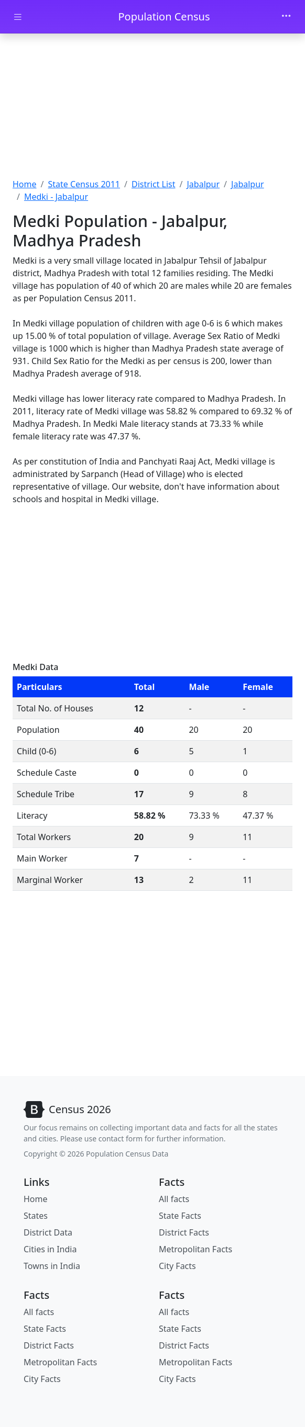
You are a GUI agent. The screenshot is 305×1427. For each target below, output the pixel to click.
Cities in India (50, 1249)
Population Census (164, 16)
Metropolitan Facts (195, 1249)
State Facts (180, 1215)
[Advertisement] (152, 107)
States (36, 1215)
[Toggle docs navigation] (17, 17)
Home (25, 184)
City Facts (177, 1266)
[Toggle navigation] (286, 16)
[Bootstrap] (67, 1109)
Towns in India (52, 1266)
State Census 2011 (84, 184)
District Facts (184, 1232)
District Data (48, 1232)
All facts (174, 1199)
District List (154, 184)
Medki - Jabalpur (56, 196)
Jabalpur (203, 184)
